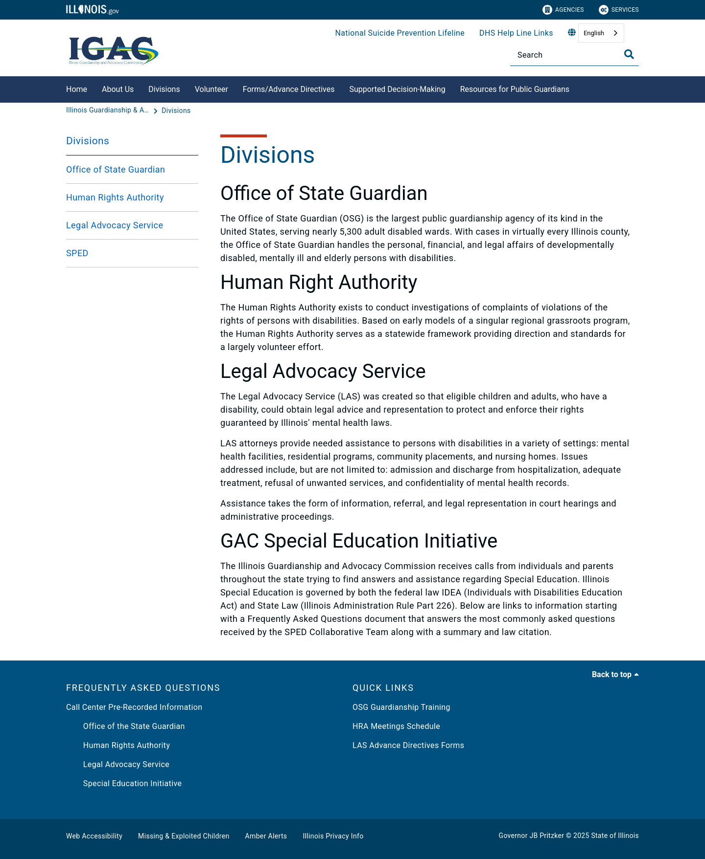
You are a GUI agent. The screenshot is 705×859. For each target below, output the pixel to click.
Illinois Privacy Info (333, 836)
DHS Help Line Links (516, 33)
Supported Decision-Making (397, 89)
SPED (77, 253)
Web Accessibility (94, 836)
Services (619, 10)
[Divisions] (176, 110)
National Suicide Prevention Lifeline (400, 33)
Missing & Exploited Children (183, 836)
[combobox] (601, 33)
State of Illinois (615, 835)
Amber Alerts (266, 836)
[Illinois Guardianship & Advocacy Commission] (108, 110)
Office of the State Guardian (125, 726)
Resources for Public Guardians (514, 89)
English (594, 33)
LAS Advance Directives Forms (408, 745)
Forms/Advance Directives (289, 89)
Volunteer (211, 89)
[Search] (574, 55)
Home (76, 89)
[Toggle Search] (629, 54)
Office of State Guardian (115, 169)
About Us (118, 89)
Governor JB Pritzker (531, 835)
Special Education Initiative (124, 783)
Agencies (563, 10)
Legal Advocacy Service (114, 225)
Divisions (164, 89)
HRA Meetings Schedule (396, 726)
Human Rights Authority (115, 197)
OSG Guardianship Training (401, 707)
